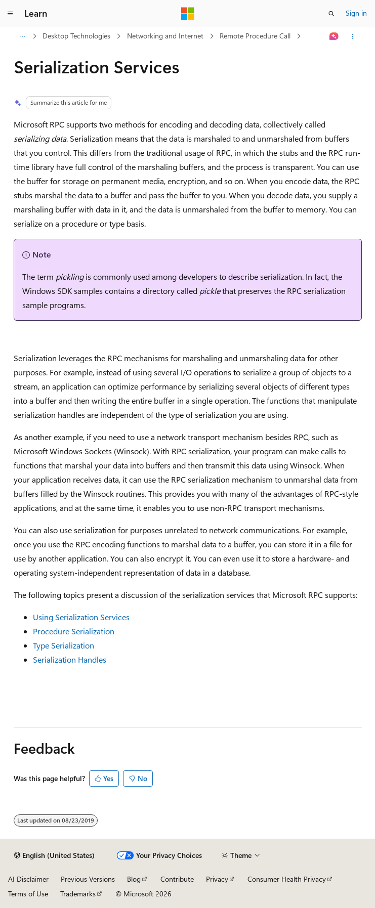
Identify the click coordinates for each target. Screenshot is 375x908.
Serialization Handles (69, 659)
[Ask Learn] (334, 36)
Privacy (217, 879)
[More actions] (352, 36)
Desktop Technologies (76, 35)
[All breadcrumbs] (22, 36)
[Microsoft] (187, 13)
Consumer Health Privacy (286, 879)
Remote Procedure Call (255, 35)
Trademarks (78, 893)
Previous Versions (88, 879)
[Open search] (331, 14)
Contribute (177, 879)
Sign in (356, 13)
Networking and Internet (165, 35)
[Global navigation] (10, 14)
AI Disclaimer (28, 879)
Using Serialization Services (81, 617)
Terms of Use (28, 893)
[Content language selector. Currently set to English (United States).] (54, 855)
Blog (134, 879)
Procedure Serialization (73, 631)
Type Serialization (63, 645)
